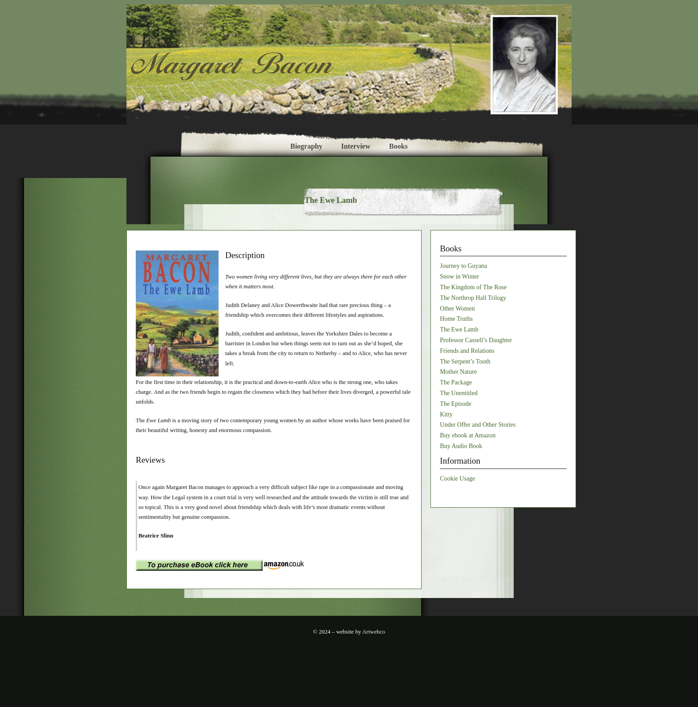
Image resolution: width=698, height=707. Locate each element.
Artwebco (373, 631)
